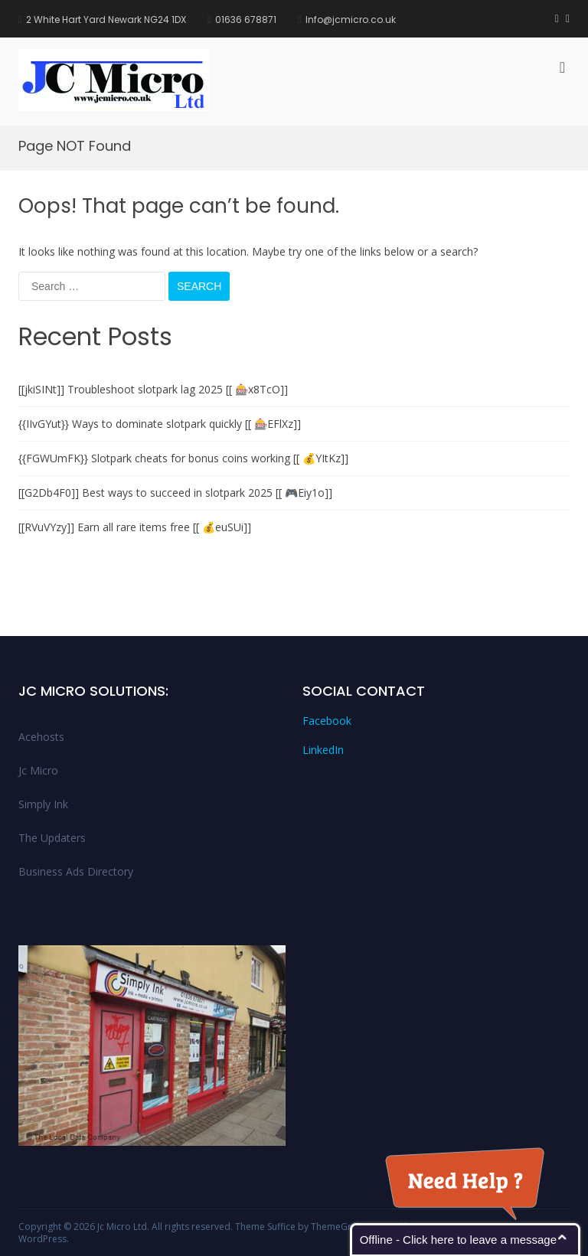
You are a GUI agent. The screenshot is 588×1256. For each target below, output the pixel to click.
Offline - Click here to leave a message (458, 1239)
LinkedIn (323, 749)
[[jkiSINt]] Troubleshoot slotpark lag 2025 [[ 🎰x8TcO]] (153, 389)
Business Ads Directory (75, 871)
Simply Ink (43, 804)
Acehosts (41, 736)
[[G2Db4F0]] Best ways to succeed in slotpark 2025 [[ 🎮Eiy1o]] (175, 492)
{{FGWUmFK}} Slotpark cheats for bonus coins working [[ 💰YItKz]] (183, 458)
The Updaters (52, 837)
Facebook (326, 720)
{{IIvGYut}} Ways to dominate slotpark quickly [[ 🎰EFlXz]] (159, 423)
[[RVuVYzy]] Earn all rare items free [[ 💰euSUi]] (134, 527)
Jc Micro (38, 770)
